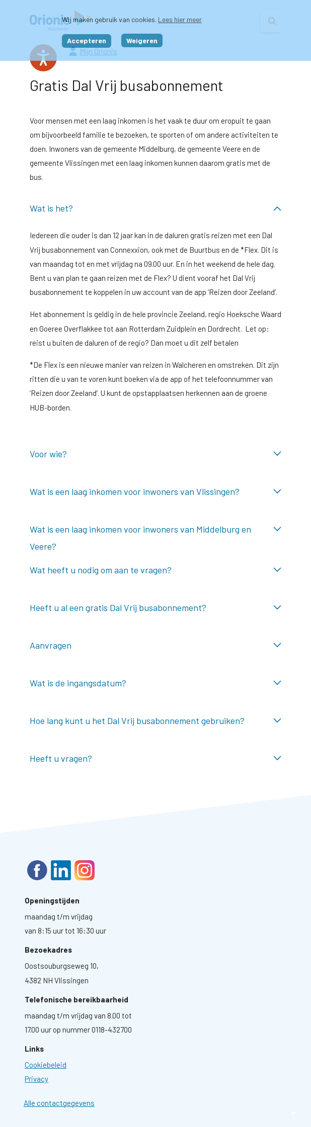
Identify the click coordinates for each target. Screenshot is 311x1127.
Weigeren (142, 40)
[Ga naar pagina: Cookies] (45, 1064)
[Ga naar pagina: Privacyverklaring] (36, 1078)
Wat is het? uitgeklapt (155, 208)
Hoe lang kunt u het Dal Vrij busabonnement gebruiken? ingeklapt (155, 721)
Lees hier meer (180, 19)
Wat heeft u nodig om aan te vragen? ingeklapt (155, 570)
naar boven (278, 1115)
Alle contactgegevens (59, 1102)
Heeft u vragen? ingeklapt (155, 758)
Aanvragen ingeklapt (155, 645)
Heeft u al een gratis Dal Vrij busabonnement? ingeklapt (155, 608)
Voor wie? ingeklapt (155, 454)
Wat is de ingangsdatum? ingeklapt (155, 683)
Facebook (37, 870)
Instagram (84, 870)
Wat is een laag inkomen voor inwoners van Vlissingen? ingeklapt (155, 491)
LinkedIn (61, 870)
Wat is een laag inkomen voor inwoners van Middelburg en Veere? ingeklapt (155, 529)
